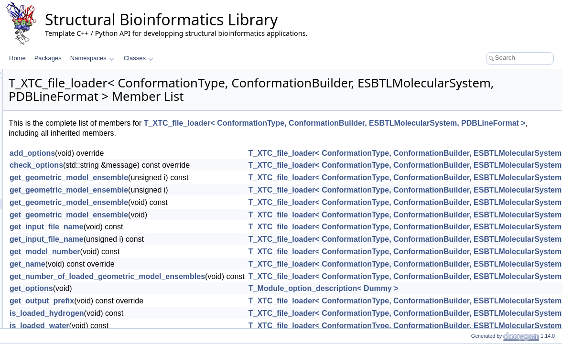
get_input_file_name (166, 227)
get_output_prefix (161, 301)
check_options (156, 165)
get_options (151, 288)
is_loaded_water (159, 326)
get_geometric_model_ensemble (188, 177)
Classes (138, 58)
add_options (151, 153)
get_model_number (164, 251)
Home (17, 58)
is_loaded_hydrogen (166, 313)
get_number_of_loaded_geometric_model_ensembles (226, 276)
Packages (48, 58)
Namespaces (92, 58)
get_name (147, 264)
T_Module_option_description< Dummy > (443, 288)
